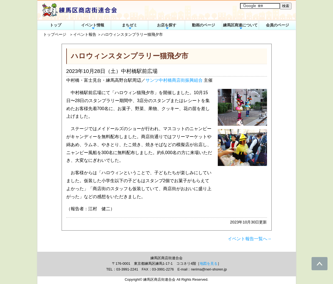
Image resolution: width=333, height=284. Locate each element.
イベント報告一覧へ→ (250, 238)
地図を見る (209, 263)
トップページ (54, 34)
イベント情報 (92, 25)
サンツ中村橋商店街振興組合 (174, 80)
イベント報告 (84, 34)
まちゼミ (129, 25)
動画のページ (203, 25)
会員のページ (277, 25)
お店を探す (166, 25)
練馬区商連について (240, 25)
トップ (55, 25)
